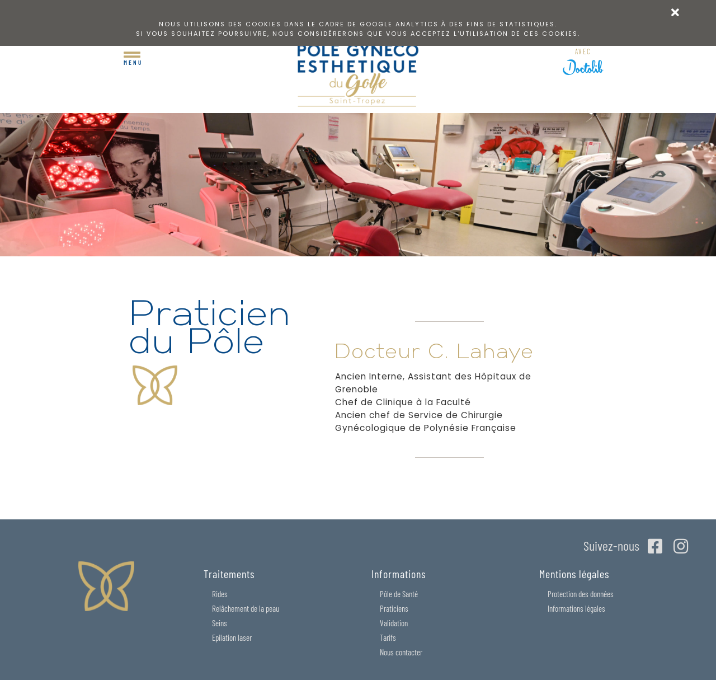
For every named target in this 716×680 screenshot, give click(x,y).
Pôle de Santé (399, 594)
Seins (219, 623)
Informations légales (576, 608)
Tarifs (388, 637)
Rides (220, 594)
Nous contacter (401, 652)
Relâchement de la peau (245, 608)
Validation (394, 623)
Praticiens (394, 608)
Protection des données (581, 594)
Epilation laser (232, 637)
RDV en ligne (583, 54)
